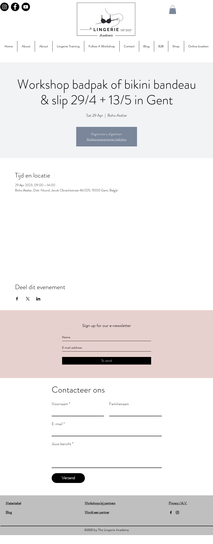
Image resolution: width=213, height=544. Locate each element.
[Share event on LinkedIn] (38, 298)
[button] (172, 9)
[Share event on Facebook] (17, 298)
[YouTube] (25, 7)
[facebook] (171, 512)
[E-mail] (105, 432)
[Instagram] (4, 7)
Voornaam (61, 403)
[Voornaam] (77, 412)
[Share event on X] (28, 298)
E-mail (58, 423)
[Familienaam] (134, 412)
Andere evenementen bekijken (107, 139)
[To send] (106, 361)
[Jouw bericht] (107, 458)
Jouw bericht (62, 443)
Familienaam (119, 403)
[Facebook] (15, 7)
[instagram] (177, 512)
